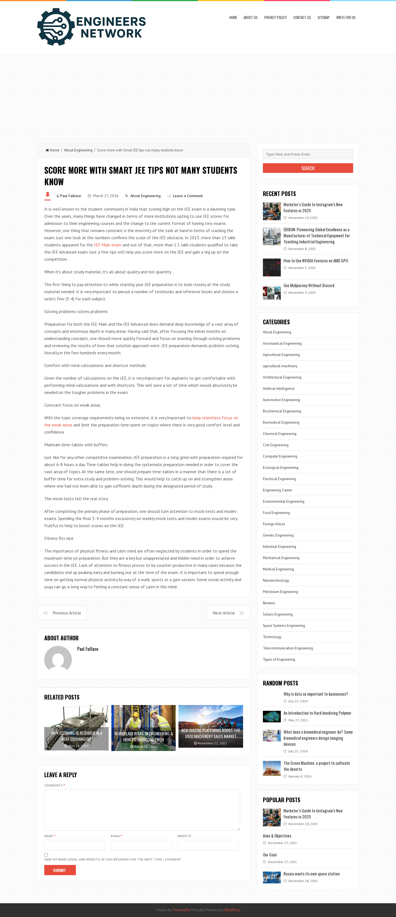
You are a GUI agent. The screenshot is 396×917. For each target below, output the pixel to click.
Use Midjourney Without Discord (309, 285)
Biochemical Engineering (282, 411)
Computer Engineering (280, 456)
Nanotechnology (276, 580)
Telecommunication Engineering (288, 648)
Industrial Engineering (279, 546)
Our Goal (269, 854)
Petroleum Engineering (280, 591)
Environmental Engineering (283, 501)
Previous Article (67, 613)
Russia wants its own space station (312, 873)
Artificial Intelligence (279, 388)
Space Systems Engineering (284, 625)
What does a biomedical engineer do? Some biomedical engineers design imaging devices (318, 738)
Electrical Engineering (279, 479)
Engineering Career (277, 490)
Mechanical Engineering (281, 558)
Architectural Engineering (282, 377)
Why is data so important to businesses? (316, 694)
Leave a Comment (188, 195)
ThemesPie (181, 910)
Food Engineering (276, 512)
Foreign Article (274, 524)
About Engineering (78, 150)
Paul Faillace (70, 195)
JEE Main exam (108, 244)
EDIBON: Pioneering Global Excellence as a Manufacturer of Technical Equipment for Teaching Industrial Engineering (317, 235)
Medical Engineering (278, 569)
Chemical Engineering (279, 433)
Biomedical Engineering (281, 422)
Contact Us (302, 17)
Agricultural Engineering (281, 354)
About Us (251, 17)
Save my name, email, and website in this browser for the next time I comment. (113, 866)
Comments (54, 785)
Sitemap (324, 17)
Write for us (346, 17)
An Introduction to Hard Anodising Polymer (317, 713)
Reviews (269, 603)
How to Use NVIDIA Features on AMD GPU (316, 260)
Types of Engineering (279, 659)
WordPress (232, 910)
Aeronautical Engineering (282, 343)
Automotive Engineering (281, 400)
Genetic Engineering (278, 535)
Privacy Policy (275, 17)
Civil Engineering (275, 445)
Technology (272, 637)
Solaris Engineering (278, 614)
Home (233, 17)
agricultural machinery (280, 366)
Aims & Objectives (277, 835)
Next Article (224, 613)
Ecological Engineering (280, 467)
